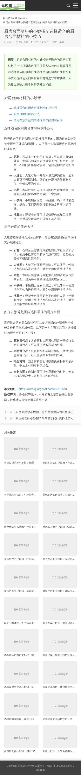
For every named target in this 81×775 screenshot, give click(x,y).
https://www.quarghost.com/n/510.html (43, 389)
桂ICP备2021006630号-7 (60, 765)
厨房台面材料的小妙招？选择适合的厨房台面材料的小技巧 (35, 22)
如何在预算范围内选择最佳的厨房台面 (38, 120)
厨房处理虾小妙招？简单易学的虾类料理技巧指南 (47, 418)
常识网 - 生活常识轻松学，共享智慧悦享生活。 (12, 6)
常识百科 (20, 18)
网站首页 (8, 18)
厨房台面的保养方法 (27, 114)
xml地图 (40, 770)
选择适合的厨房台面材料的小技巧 (35, 107)
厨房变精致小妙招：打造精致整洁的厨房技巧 (44, 412)
